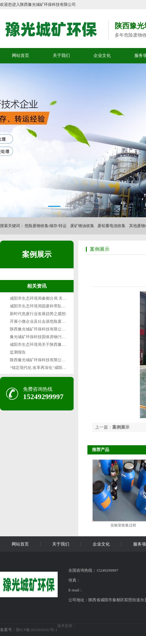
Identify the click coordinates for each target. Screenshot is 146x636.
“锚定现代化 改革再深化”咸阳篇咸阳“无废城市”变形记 (58, 367)
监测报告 (18, 352)
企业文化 (102, 55)
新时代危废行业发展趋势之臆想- (38, 313)
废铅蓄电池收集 (111, 225)
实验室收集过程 (123, 525)
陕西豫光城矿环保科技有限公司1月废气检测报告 (53, 329)
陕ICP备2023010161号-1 (36, 629)
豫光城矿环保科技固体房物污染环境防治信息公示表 (56, 336)
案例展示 (37, 254)
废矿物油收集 (82, 225)
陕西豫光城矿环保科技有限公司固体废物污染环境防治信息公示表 (67, 360)
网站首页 (20, 55)
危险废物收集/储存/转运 (46, 225)
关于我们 (61, 55)
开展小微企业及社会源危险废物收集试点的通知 (52, 321)
